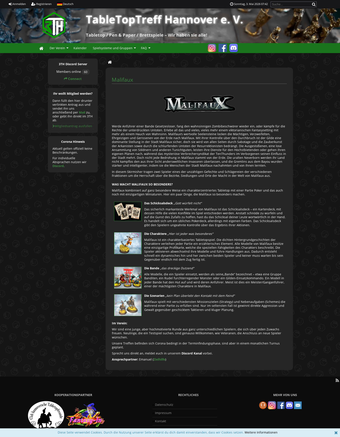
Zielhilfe (159, 359)
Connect (73, 78)
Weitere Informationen (261, 432)
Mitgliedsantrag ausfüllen (72, 126)
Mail (82, 112)
